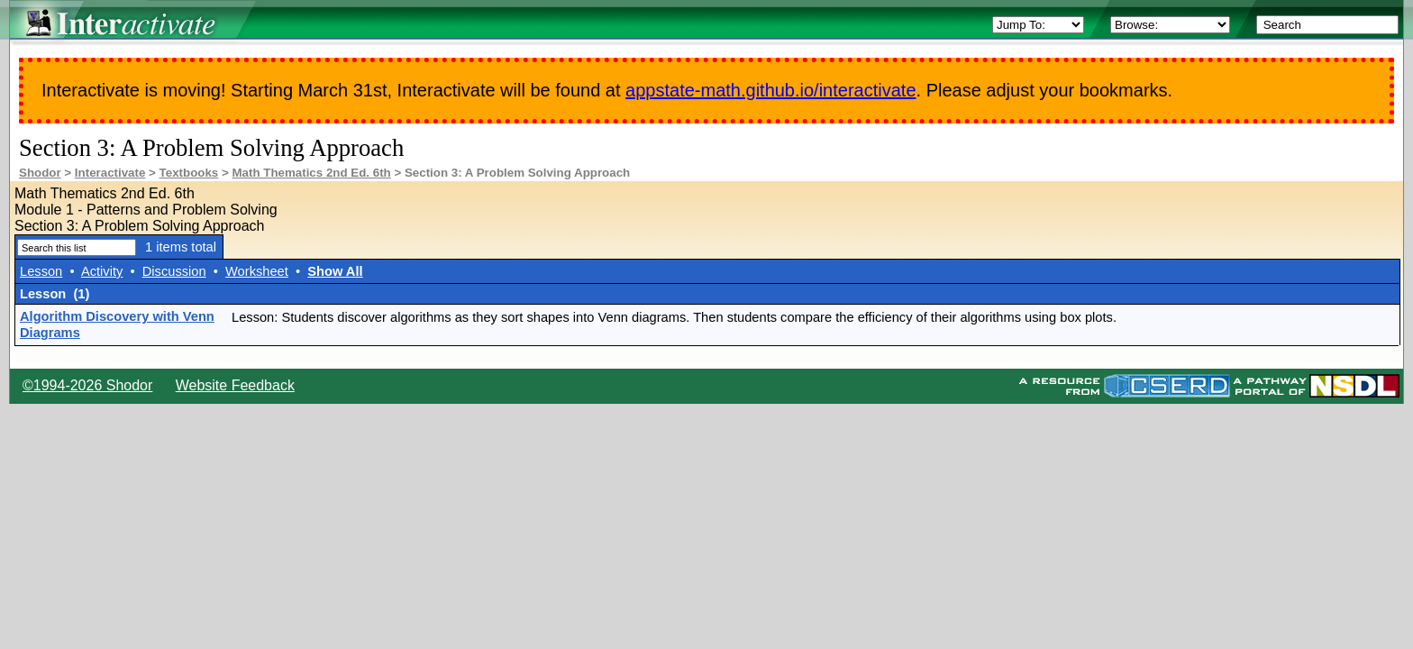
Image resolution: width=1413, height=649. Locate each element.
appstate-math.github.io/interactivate (770, 90)
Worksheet (256, 271)
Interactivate (110, 172)
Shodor (40, 172)
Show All (334, 271)
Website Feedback (235, 385)
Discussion (174, 271)
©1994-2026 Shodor (87, 385)
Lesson (41, 271)
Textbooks (189, 172)
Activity (102, 271)
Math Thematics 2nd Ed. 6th (311, 172)
